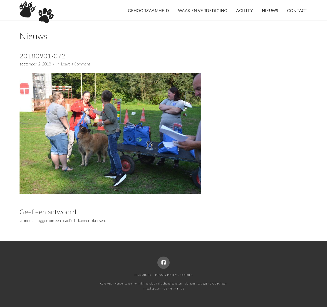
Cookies (187, 274)
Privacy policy (166, 274)
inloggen (40, 220)
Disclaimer (142, 274)
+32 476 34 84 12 (173, 288)
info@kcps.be (151, 288)
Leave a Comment (75, 64)
